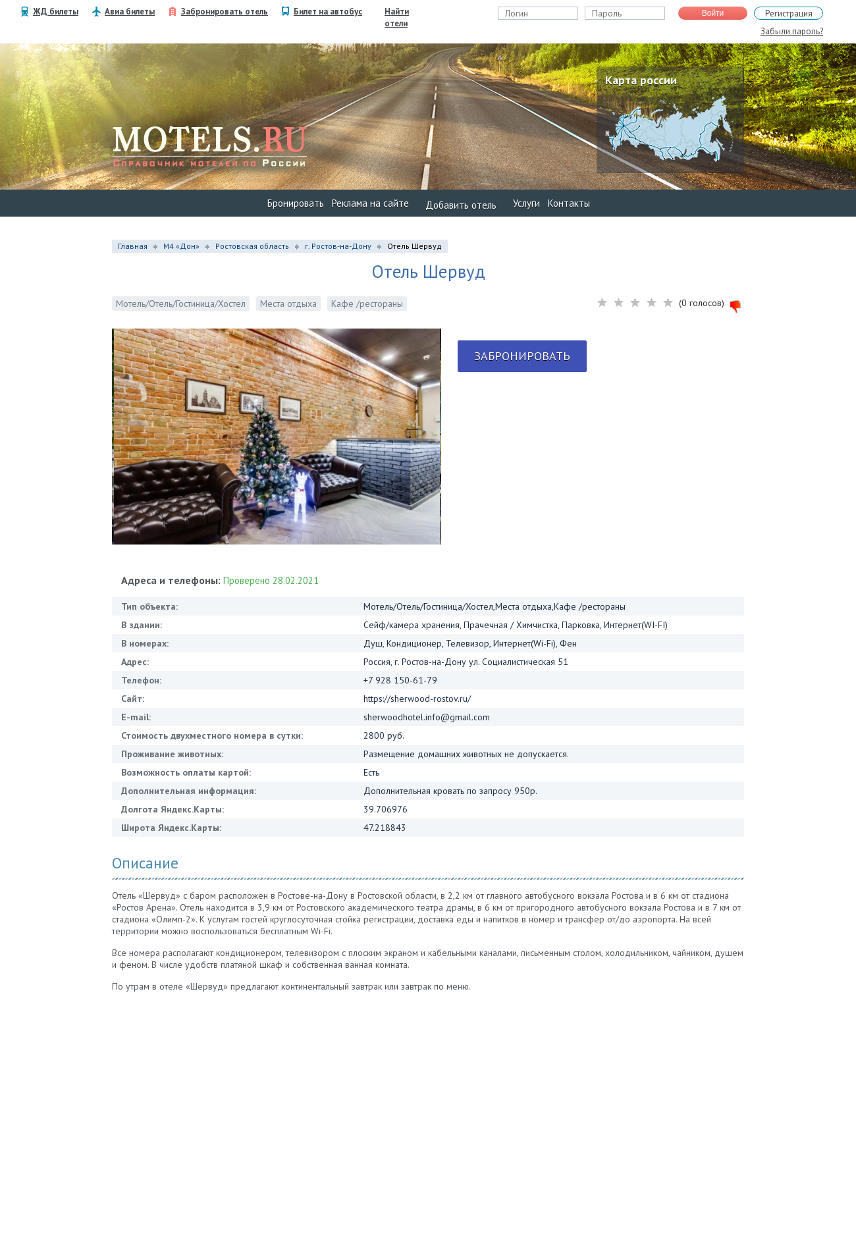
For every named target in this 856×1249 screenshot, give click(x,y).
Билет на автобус (328, 11)
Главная (132, 246)
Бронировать (295, 203)
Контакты (569, 203)
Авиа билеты (130, 11)
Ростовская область (252, 246)
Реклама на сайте (370, 203)
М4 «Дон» (181, 246)
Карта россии (641, 80)
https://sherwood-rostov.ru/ (417, 698)
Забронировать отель (224, 11)
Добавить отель (460, 205)
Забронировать (522, 355)
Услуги (526, 203)
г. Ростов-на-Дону (338, 246)
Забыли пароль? (792, 31)
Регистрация (789, 13)
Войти (713, 13)
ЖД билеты (55, 11)
